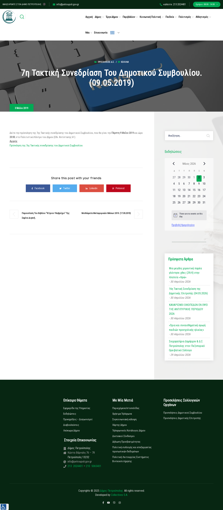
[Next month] (204, 164)
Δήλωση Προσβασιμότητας (126, 441)
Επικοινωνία (100, 32)
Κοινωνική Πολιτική (150, 17)
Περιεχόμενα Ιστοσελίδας (125, 408)
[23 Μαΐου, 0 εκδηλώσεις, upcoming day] (199, 197)
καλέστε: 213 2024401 (173, 4)
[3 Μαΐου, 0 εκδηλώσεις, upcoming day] (204, 178)
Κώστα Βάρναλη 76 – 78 (81, 452)
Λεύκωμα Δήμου (71, 430)
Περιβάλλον (129, 17)
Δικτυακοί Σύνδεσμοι (123, 436)
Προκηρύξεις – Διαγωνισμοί (78, 419)
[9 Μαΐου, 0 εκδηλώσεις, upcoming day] (199, 185)
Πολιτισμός (185, 17)
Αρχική (89, 17)
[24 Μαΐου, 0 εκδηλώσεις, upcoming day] (204, 197)
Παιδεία (170, 17)
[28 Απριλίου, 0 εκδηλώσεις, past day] (179, 178)
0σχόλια (123, 62)
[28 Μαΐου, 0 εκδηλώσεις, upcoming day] (189, 204)
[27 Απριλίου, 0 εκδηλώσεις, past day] (174, 178)
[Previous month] (174, 164)
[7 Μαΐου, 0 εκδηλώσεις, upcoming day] (189, 185)
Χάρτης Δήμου (119, 425)
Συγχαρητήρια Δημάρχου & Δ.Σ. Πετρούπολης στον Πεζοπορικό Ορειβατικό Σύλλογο (187, 346)
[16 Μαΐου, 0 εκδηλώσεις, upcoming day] (199, 191)
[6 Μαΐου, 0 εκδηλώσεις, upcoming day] (184, 185)
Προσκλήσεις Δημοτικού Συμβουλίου (182, 412)
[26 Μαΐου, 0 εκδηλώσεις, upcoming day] (179, 204)
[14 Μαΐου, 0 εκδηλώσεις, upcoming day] (189, 191)
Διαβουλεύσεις (71, 425)
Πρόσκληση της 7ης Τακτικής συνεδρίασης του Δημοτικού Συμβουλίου (46, 145)
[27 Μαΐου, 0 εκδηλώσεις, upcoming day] (184, 204)
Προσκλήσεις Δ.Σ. (106, 62)
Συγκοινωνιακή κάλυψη (124, 419)
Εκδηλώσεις (69, 413)
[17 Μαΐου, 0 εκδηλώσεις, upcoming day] (204, 191)
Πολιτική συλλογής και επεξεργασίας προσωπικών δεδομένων (132, 449)
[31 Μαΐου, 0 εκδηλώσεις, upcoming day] (204, 204)
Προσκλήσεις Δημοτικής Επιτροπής (182, 418)
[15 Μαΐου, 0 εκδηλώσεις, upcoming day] (194, 191)
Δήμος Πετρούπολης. (112, 490)
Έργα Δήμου (112, 17)
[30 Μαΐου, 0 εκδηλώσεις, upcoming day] (199, 204)
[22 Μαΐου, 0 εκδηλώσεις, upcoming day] (194, 197)
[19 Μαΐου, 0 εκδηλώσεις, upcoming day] (179, 197)
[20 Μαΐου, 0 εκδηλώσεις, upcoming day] (184, 197)
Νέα (87, 32)
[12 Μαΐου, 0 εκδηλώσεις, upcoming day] (179, 191)
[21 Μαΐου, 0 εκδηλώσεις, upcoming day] (189, 197)
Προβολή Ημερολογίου (183, 225)
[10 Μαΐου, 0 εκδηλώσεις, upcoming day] (204, 185)
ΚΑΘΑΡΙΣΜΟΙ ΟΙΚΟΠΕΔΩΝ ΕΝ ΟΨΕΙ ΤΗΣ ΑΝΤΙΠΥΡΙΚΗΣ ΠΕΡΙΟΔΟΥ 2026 (188, 309)
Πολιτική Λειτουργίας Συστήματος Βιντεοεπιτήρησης (130, 459)
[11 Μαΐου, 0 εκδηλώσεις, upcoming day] (174, 191)
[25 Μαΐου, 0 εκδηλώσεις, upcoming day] (174, 204)
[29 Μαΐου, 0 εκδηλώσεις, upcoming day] (194, 204)
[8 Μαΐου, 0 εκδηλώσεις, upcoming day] (194, 185)
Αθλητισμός (202, 17)
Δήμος (98, 17)
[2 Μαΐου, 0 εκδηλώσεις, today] (199, 178)
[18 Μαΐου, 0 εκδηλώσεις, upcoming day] (174, 197)
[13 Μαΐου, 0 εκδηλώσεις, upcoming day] (184, 191)
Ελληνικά (112, 33)
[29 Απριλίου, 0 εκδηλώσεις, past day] (184, 178)
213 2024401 (76, 466)
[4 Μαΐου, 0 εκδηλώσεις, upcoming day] (174, 185)
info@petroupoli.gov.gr (66, 4)
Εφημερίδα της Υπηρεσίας (76, 408)
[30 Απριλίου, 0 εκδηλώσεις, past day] (189, 178)
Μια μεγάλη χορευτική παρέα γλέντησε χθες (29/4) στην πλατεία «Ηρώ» (185, 273)
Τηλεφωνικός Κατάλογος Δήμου (128, 430)
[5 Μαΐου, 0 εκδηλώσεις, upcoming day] (179, 185)
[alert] (189, 215)
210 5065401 (93, 466)
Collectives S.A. (119, 495)
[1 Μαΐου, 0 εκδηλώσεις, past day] (194, 178)
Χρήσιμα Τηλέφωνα (122, 413)
